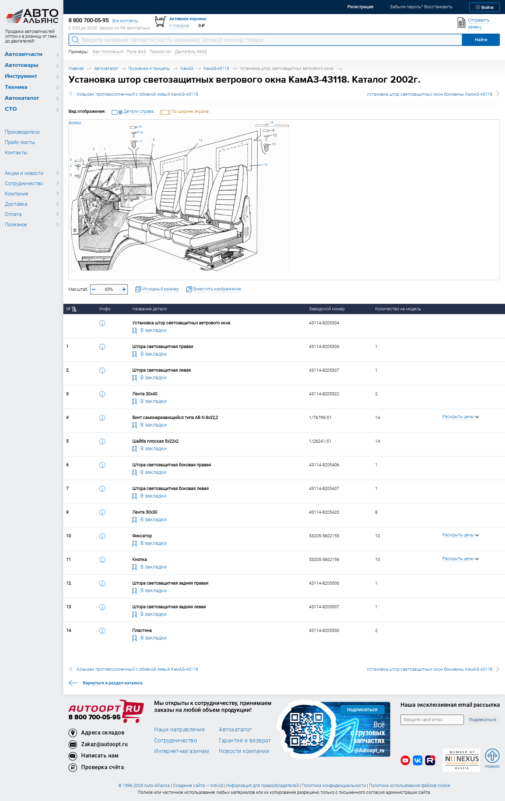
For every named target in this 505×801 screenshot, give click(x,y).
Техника (16, 87)
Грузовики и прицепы (149, 68)
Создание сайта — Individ (198, 785)
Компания (16, 193)
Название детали (149, 309)
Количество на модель (398, 309)
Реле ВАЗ (136, 52)
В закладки (149, 329)
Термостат (160, 52)
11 (141, 141)
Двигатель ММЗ (191, 52)
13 (265, 165)
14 (271, 122)
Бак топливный (108, 52)
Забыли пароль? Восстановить (421, 7)
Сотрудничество (24, 183)
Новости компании (244, 751)
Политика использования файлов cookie (409, 785)
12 (200, 140)
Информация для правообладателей (262, 785)
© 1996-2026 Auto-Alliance (144, 785)
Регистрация (360, 7)
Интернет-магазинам (181, 751)
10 (141, 132)
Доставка (16, 203)
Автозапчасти (23, 54)
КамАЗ (187, 68)
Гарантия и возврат (245, 740)
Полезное (16, 224)
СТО (11, 109)
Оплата (13, 214)
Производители (22, 131)
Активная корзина (187, 19)
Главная (76, 68)
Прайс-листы (20, 142)
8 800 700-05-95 (95, 717)
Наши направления (179, 729)
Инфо (104, 309)
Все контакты (125, 20)
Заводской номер (327, 309)
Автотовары (21, 65)
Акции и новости (24, 172)
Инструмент (21, 76)
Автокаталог (22, 98)
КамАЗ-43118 (216, 68)
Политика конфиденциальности (334, 785)
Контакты (16, 152)
